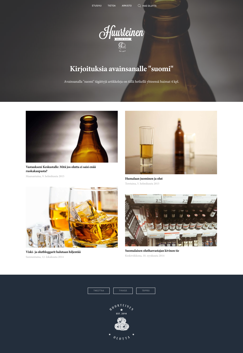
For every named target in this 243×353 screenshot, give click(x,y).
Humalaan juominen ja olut (144, 179)
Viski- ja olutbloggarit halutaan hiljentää (53, 252)
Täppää (146, 291)
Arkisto (127, 6)
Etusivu (97, 6)
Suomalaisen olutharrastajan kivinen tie (152, 251)
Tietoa (112, 6)
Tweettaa (98, 291)
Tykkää (123, 291)
